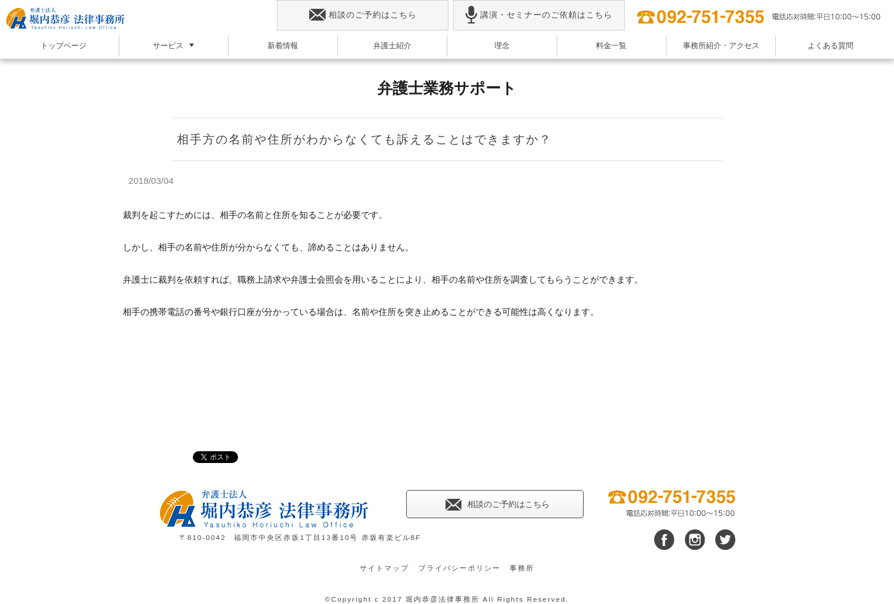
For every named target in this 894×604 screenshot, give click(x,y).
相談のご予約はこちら (363, 15)
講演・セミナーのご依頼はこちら (539, 15)
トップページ (63, 45)
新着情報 (282, 45)
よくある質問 (830, 45)
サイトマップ (384, 568)
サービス (168, 45)
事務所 (522, 568)
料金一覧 (611, 45)
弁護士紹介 (392, 45)
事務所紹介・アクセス (721, 45)
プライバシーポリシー (459, 568)
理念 (502, 45)
